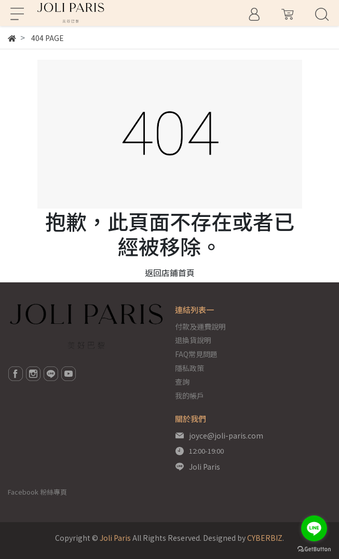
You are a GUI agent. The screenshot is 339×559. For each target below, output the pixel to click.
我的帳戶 (189, 395)
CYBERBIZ (264, 538)
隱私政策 (189, 368)
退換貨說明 (193, 340)
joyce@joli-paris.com (226, 435)
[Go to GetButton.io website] (314, 548)
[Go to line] (314, 528)
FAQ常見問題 (196, 354)
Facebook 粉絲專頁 (37, 492)
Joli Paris (204, 466)
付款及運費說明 (200, 326)
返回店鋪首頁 (170, 272)
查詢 (182, 381)
